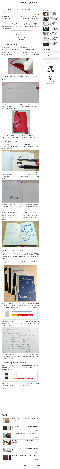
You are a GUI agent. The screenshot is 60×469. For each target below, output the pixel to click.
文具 (3, 388)
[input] (51, 62)
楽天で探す (20, 315)
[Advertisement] (20, 401)
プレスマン (13, 356)
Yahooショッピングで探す (28, 315)
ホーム (20, 465)
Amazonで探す (14, 315)
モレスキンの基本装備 (17, 34)
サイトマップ (38, 465)
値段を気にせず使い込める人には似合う (20, 39)
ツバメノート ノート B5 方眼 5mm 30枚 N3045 (22, 311)
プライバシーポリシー (28, 465)
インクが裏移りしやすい (17, 36)
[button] (58, 62)
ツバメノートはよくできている (19, 37)
